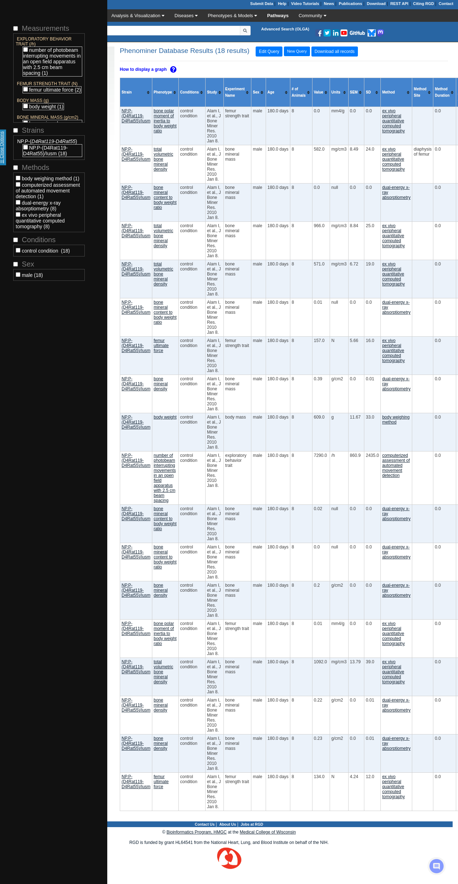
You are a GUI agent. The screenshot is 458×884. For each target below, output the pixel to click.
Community (312, 15)
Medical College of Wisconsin (268, 832)
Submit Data (261, 3)
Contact (446, 3)
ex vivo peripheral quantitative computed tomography (393, 120)
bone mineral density (161, 383)
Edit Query (269, 51)
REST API (399, 3)
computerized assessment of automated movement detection (396, 465)
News (329, 3)
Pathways (278, 15)
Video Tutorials (305, 3)
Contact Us (205, 824)
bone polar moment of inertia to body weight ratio (165, 120)
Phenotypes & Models (232, 15)
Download (376, 3)
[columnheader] (136, 92)
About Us (227, 824)
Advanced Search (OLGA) (285, 29)
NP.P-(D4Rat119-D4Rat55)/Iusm (136, 115)
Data (94, 15)
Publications (350, 3)
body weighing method (396, 420)
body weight (165, 417)
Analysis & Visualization (137, 15)
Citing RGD (423, 3)
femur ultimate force (161, 345)
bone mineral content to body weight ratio (165, 197)
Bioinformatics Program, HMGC (197, 832)
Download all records (335, 51)
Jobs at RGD (252, 824)
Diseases (186, 15)
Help (282, 3)
